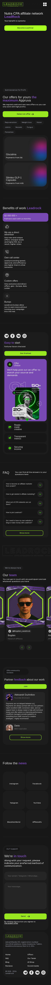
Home (7, 957)
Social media (33, 968)
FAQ (7, 960)
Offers (30, 957)
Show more (24, 535)
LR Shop (30, 964)
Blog (7, 964)
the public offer (11, 925)
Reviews (9, 968)
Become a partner (25, 28)
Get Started (25, 355)
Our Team (31, 960)
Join (25, 688)
